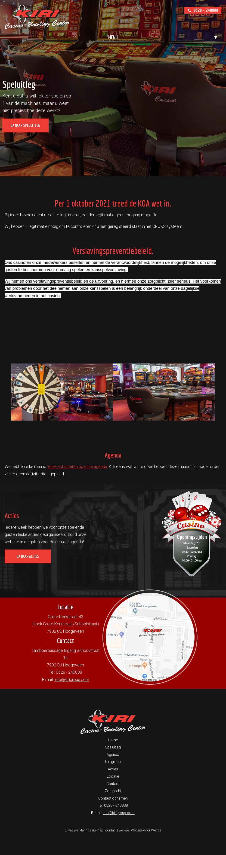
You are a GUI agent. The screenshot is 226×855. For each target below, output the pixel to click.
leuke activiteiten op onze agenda (77, 466)
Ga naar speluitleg (25, 125)
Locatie (113, 776)
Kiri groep (113, 762)
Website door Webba (146, 830)
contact (111, 830)
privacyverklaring (77, 830)
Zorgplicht (113, 791)
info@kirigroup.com (71, 679)
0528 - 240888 (116, 805)
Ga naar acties (28, 556)
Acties (113, 769)
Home (113, 740)
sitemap (97, 830)
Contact (112, 784)
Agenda (113, 754)
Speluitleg (113, 747)
